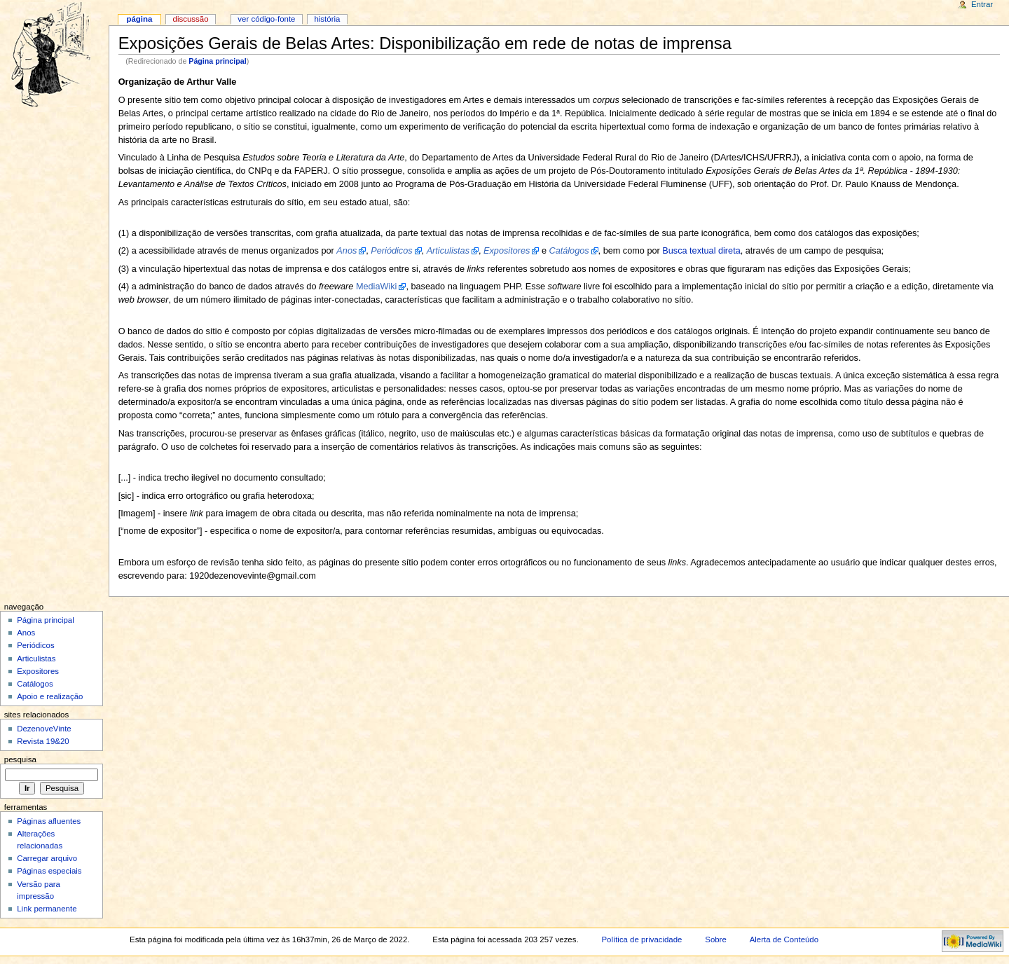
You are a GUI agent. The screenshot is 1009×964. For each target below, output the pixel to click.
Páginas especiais (49, 871)
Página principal (217, 61)
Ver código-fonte (266, 19)
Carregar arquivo (47, 858)
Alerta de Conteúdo (784, 939)
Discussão (191, 19)
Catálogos (35, 684)
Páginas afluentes (49, 821)
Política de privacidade (641, 939)
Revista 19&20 (43, 741)
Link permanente (46, 908)
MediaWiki (376, 286)
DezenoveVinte (44, 728)
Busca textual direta (701, 251)
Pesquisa (20, 759)
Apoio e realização (50, 696)
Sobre (715, 939)
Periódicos (35, 645)
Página (139, 19)
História (327, 19)
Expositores (38, 671)
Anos (26, 632)
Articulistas (36, 658)
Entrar (982, 4)
